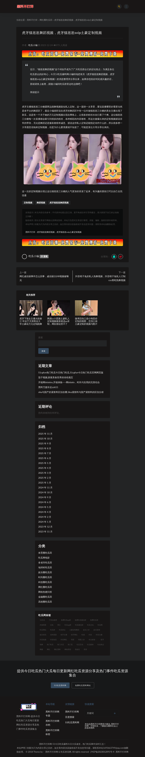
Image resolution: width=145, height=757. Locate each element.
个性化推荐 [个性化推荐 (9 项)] (53, 620)
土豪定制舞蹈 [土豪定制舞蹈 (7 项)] (74, 630)
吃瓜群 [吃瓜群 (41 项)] (52, 630)
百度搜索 (69, 717)
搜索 (40, 337)
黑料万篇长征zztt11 (48, 387)
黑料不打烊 (32, 20)
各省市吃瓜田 (45, 562)
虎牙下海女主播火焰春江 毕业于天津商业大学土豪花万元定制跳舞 (31, 321)
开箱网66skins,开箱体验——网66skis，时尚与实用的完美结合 (69, 382)
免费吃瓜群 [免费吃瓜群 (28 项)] (94, 620)
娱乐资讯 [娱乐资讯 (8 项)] (43, 635)
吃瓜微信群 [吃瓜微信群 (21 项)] (79, 625)
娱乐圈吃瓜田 (45, 572)
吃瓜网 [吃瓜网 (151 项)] (100, 625)
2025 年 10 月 (45, 438)
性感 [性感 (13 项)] (83, 635)
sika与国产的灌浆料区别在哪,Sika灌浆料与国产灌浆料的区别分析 (71, 392)
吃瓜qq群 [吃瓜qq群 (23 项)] (68, 625)
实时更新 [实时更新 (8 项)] (53, 635)
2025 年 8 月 (44, 448)
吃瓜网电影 (44, 557)
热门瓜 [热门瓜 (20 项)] (70, 644)
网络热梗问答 (45, 591)
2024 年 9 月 (44, 497)
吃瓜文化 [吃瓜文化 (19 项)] (90, 625)
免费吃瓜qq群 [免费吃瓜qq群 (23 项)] (66, 620)
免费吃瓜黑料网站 (83, 685)
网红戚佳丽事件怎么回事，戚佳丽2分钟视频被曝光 (44, 278)
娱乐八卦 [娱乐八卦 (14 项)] (86, 630)
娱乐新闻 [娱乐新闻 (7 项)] (97, 630)
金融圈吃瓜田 (45, 596)
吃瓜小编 (32, 45)
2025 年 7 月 (44, 453)
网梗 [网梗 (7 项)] (41, 649)
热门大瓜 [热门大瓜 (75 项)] (60, 644)
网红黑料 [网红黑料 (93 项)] (57, 649)
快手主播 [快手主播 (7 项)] (64, 635)
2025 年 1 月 (44, 482)
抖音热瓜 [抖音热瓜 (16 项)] (53, 640)
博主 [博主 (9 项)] (59, 625)
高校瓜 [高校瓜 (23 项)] (77, 649)
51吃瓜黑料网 (60, 685)
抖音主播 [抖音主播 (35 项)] (99, 635)
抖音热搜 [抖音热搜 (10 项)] (43, 640)
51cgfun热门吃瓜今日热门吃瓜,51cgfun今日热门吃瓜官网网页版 (70, 372)
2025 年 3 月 (44, 472)
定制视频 (28, 202)
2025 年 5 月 (44, 463)
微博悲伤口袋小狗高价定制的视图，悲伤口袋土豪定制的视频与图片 (86, 321)
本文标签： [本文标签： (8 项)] (93, 640)
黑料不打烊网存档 (52, 722)
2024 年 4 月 (44, 512)
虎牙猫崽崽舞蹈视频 (59, 202)
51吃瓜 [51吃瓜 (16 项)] (42, 620)
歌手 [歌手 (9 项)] (102, 640)
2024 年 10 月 (45, 492)
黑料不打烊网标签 (52, 732)
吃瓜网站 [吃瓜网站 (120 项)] (43, 630)
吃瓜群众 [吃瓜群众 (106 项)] (62, 630)
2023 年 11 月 (45, 531)
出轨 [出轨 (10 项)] (51, 625)
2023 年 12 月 (45, 526)
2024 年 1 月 (44, 521)
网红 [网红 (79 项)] (48, 649)
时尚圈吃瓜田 (45, 577)
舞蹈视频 (41, 202)
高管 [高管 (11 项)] (85, 649)
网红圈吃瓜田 (46, 20)
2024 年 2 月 (44, 516)
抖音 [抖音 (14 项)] (90, 635)
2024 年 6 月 (44, 502)
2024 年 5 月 (44, 507)
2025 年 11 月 (45, 433)
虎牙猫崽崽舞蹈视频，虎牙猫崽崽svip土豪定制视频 (62, 33)
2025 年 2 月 (44, 477)
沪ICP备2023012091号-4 (102, 751)
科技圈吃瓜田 (45, 582)
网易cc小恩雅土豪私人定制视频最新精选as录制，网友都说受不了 (58, 321)
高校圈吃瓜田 (45, 601)
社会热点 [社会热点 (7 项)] (100, 644)
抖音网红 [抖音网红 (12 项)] (64, 640)
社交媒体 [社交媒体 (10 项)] (90, 644)
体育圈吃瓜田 (45, 552)
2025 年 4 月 (44, 467)
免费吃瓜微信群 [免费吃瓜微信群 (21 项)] (80, 620)
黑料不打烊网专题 (52, 713)
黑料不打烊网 (72, 711)
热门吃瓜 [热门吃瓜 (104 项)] (50, 644)
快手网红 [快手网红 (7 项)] (74, 635)
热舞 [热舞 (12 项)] (41, 644)
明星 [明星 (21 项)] (72, 640)
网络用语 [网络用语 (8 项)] (68, 649)
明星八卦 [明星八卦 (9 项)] (81, 640)
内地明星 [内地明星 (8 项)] (43, 625)
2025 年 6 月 (44, 458)
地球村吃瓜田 (45, 567)
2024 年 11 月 (45, 487)
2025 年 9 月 (44, 443)
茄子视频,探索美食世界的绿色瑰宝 (55, 377)
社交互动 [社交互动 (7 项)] (80, 644)
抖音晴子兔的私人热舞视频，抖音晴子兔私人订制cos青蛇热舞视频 (100, 278)
